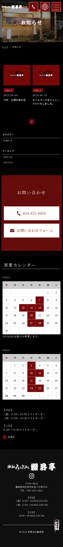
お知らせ (8, 140)
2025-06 (8, 157)
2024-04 (8, 162)
